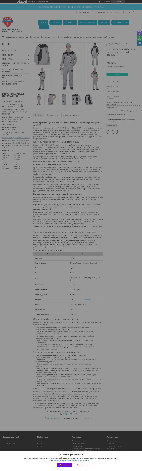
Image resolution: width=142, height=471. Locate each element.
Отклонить (80, 465)
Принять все (64, 465)
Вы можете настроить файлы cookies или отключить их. (70, 460)
